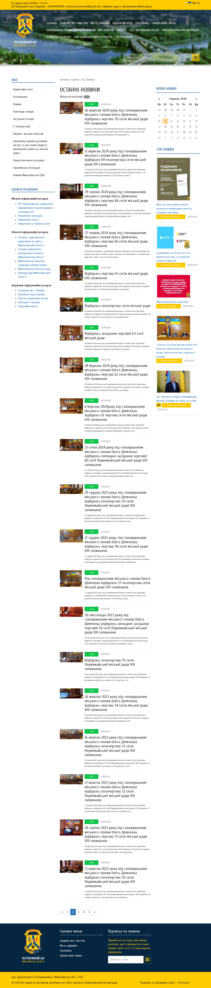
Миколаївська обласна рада (34, 269)
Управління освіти (28, 219)
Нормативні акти (23, 89)
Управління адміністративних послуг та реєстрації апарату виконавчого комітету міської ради (30, 147)
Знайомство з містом (74, 23)
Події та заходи (168, 306)
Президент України (29, 302)
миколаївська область (25, 43)
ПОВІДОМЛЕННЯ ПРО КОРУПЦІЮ (180, 30)
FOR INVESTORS (124, 37)
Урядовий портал (28, 306)
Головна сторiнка (69, 79)
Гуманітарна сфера (164, 23)
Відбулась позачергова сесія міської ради (117, 306)
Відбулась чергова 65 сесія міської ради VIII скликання (116, 275)
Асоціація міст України (31, 290)
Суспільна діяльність (170, 216)
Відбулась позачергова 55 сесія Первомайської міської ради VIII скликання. (110, 664)
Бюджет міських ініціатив (28, 134)
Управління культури (30, 215)
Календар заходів (23, 111)
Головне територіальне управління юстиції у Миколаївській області (31, 241)
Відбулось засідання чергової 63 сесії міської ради (114, 335)
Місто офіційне (100, 23)
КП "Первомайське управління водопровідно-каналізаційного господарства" (35, 208)
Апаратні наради (169, 360)
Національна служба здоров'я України (71, 30)
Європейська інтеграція (26, 168)
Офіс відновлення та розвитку (93, 37)
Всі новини (88, 79)
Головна (51, 23)
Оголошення (20, 97)
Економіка (142, 23)
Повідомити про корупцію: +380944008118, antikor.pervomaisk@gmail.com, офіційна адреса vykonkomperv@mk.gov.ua (83, 6)
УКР (192, 3)
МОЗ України (105, 30)
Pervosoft (183, 982)
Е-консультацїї (21, 126)
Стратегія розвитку (59, 37)
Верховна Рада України (31, 294)
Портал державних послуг (33, 298)
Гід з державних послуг (144, 30)
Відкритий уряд (123, 23)
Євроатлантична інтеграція (28, 160)
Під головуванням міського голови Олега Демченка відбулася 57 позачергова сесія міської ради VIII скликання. (118, 583)
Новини (17, 104)
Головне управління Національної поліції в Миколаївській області (31, 253)
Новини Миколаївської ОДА (29, 175)
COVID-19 (121, 30)
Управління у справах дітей (34, 223)
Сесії (91, 104)
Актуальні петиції (23, 119)
